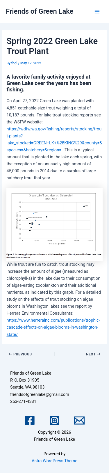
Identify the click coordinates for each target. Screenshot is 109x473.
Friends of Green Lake (39, 11)
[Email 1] (79, 420)
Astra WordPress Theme (54, 460)
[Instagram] (54, 420)
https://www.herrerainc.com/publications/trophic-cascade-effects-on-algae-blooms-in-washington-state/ (53, 327)
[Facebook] (29, 420)
